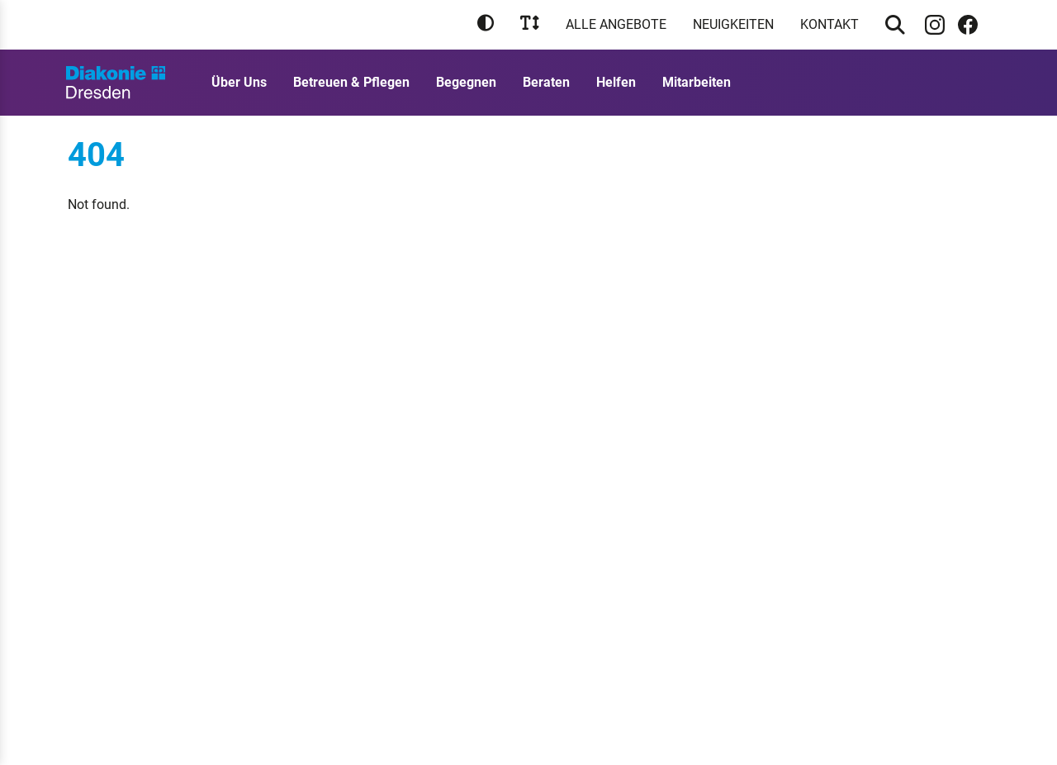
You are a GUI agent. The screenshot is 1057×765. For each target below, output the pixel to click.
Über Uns (239, 82)
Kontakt (829, 24)
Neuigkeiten (733, 24)
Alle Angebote (616, 24)
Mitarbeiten (696, 82)
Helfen (616, 82)
